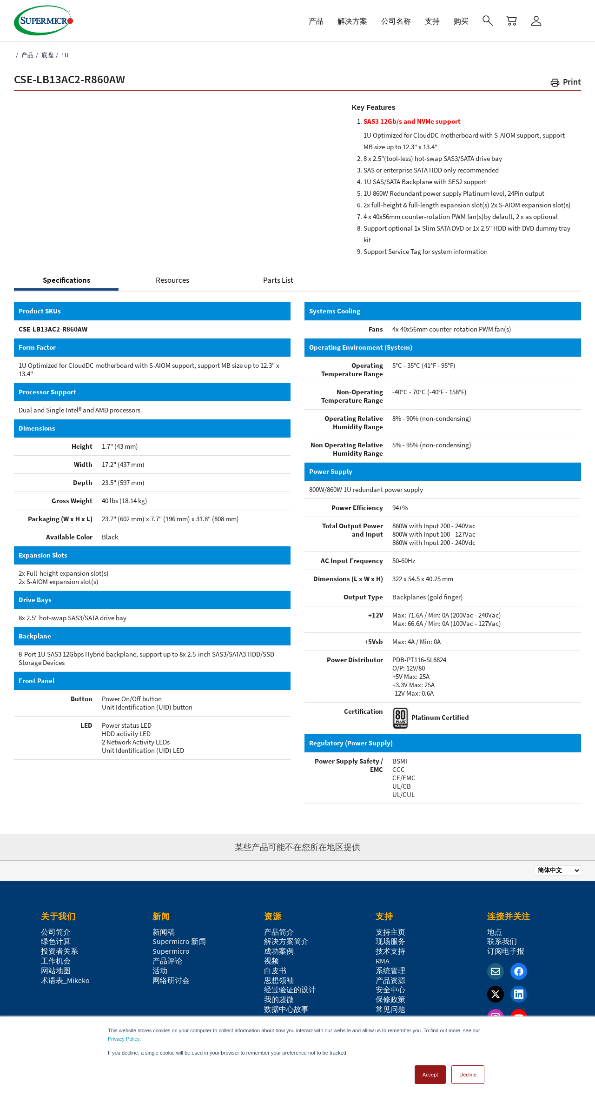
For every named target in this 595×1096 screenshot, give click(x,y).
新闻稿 (163, 932)
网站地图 (56, 970)
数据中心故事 (286, 1009)
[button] (565, 83)
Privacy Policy (123, 1039)
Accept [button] (430, 1074)
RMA (383, 960)
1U (64, 55)
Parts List (278, 280)
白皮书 (275, 970)
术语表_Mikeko (65, 980)
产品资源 (390, 980)
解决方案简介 (286, 941)
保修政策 (390, 999)
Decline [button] (467, 1074)
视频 (271, 960)
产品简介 (279, 932)
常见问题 (390, 1009)
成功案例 (279, 951)
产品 (27, 55)
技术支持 (390, 951)
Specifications (66, 280)
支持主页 (390, 932)
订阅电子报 (505, 951)
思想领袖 (279, 980)
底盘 (47, 55)
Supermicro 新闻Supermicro (179, 946)
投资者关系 (59, 951)
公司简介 (56, 932)
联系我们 (502, 941)
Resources (172, 280)
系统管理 (390, 970)
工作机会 (56, 960)
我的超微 (279, 999)
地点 (494, 932)
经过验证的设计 (290, 989)
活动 (159, 970)
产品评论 (167, 960)
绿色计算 (56, 941)
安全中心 (390, 989)
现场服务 (390, 941)
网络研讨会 (171, 980)
